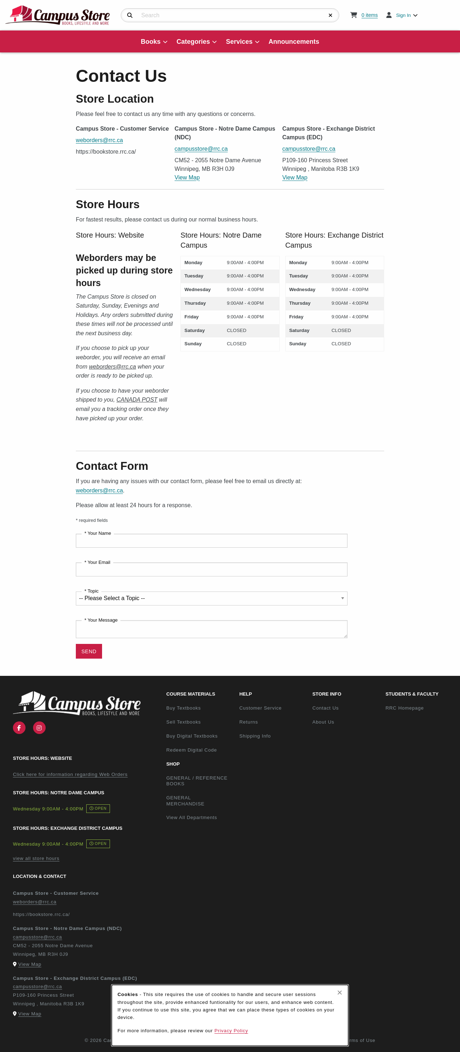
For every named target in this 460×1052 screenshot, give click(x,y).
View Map (187, 177)
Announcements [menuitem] (293, 41)
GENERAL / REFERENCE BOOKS (197, 781)
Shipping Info (255, 736)
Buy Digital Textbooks (192, 736)
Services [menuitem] (239, 41)
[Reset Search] (331, 15)
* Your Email (97, 562)
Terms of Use (360, 1040)
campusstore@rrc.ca (201, 149)
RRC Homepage (419, 708)
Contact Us (325, 708)
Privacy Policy (231, 1030)
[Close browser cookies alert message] (339, 992)
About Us (323, 722)
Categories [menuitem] (193, 41)
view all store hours (36, 858)
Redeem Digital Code (191, 750)
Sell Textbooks (183, 722)
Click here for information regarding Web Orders (70, 774)
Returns (248, 722)
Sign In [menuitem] (403, 15)
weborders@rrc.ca (99, 140)
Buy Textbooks (183, 708)
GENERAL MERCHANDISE (185, 800)
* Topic (91, 591)
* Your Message (101, 620)
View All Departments (191, 817)
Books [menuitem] (151, 41)
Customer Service (260, 708)
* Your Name (97, 533)
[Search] (129, 15)
